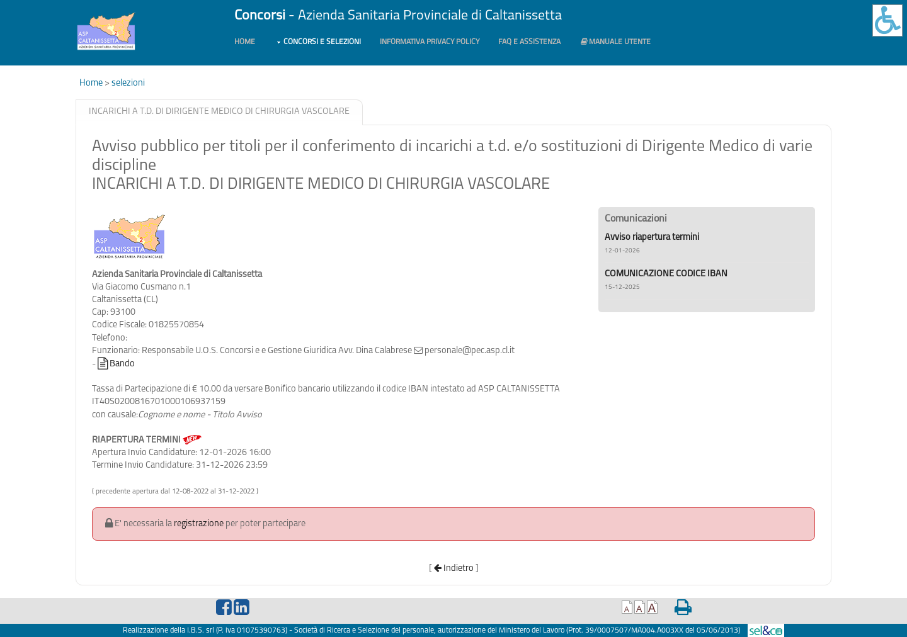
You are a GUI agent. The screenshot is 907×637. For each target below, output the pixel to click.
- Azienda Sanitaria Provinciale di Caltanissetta (398, 16)
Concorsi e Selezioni (322, 42)
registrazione (199, 524)
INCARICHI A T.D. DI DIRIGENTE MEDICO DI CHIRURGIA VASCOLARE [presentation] (219, 111)
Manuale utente (615, 42)
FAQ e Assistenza (529, 42)
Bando (116, 364)
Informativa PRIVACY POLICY (429, 42)
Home (244, 42)
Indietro (454, 568)
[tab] (219, 112)
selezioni (128, 83)
